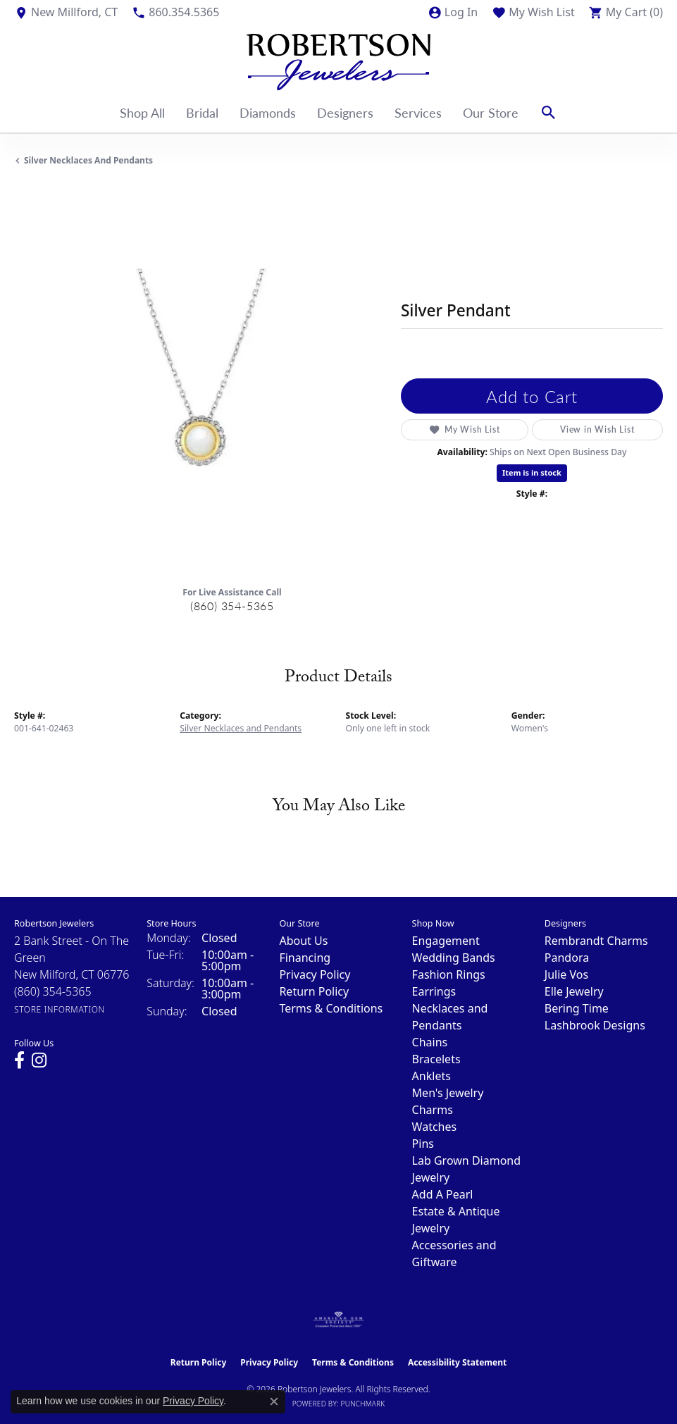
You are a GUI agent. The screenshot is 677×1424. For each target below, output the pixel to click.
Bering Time (577, 1008)
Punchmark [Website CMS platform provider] (363, 1403)
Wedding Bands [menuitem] (453, 957)
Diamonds (268, 112)
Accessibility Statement (457, 1362)
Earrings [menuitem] (434, 991)
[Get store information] (59, 1009)
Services (418, 112)
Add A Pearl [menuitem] (442, 1194)
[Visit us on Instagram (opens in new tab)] (39, 1060)
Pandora (567, 957)
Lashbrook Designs (595, 1025)
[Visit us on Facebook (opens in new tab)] (19, 1060)
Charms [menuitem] (432, 1109)
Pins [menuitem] (423, 1143)
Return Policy (314, 991)
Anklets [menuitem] (431, 1076)
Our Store (490, 112)
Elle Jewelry (574, 991)
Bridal (202, 112)
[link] (66, 12)
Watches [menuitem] (434, 1126)
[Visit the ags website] (339, 1319)
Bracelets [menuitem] (436, 1059)
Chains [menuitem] (430, 1042)
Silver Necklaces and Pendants (88, 160)
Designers (345, 112)
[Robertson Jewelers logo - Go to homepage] (338, 58)
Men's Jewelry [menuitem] (448, 1093)
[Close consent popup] (274, 1401)
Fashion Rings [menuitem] (448, 974)
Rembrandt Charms (596, 940)
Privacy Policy (314, 974)
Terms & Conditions (331, 1008)
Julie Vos (566, 974)
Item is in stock (531, 472)
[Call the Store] (53, 991)
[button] (453, 12)
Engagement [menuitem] (446, 940)
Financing (304, 957)
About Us (303, 940)
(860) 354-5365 (232, 606)
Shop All (142, 112)
